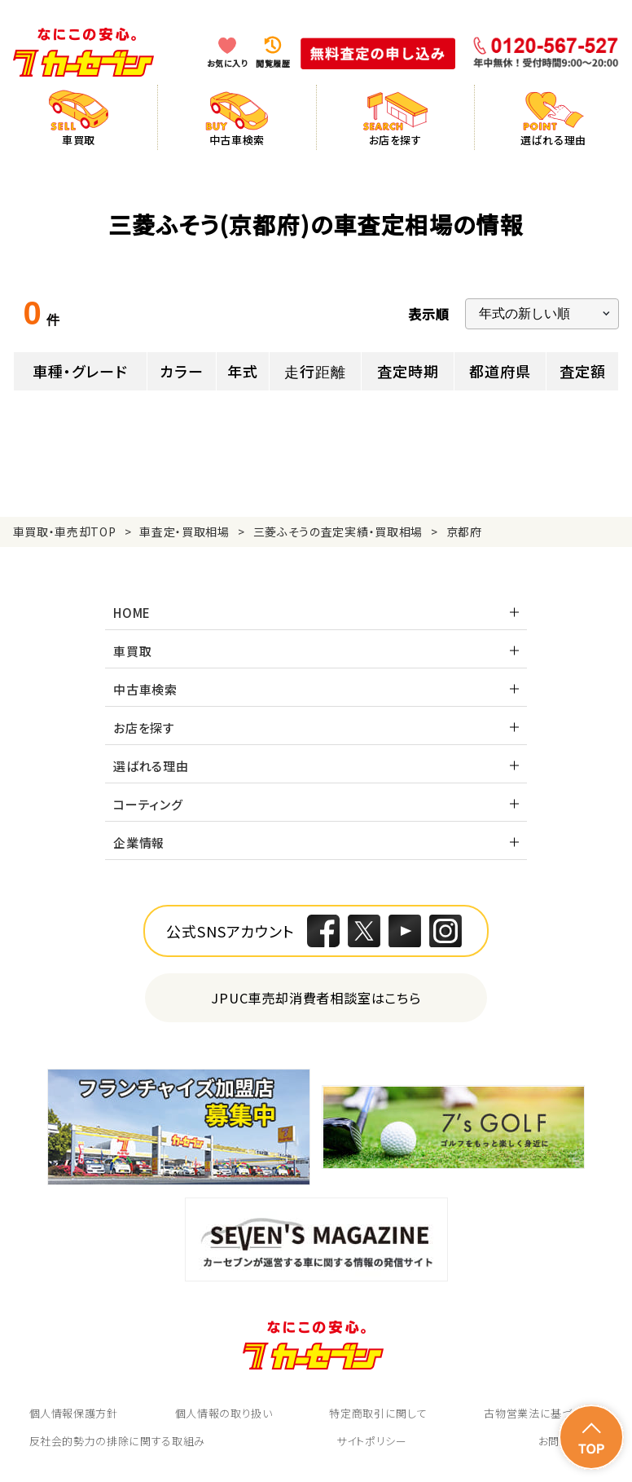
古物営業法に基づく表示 (543, 1413)
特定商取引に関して (378, 1413)
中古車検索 (145, 689)
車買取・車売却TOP (64, 531)
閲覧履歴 (273, 63)
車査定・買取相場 (184, 531)
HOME (132, 612)
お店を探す (144, 727)
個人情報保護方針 (73, 1413)
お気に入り (227, 63)
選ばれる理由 (151, 765)
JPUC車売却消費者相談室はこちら (316, 997)
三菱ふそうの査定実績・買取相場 (338, 531)
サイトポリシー (371, 1441)
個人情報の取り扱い (224, 1413)
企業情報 (139, 842)
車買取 (132, 650)
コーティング (148, 804)
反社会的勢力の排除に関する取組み (117, 1441)
